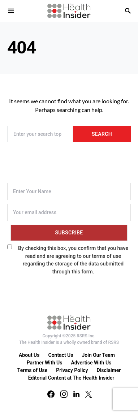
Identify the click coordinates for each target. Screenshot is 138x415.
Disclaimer (109, 370)
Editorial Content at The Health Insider (71, 378)
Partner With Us (44, 363)
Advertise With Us (91, 363)
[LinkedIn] (76, 394)
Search (102, 134)
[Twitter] (88, 394)
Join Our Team (98, 355)
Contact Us (60, 355)
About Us (29, 355)
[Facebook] (51, 394)
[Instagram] (64, 394)
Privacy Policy (72, 370)
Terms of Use (32, 370)
